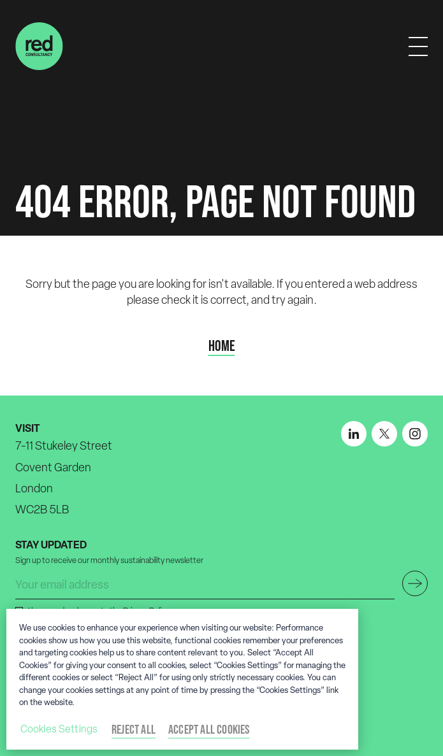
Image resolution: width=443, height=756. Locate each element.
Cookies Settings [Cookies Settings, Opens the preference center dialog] (59, 729)
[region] (182, 679)
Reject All (134, 729)
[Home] (39, 46)
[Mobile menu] (418, 46)
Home (221, 345)
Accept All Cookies (209, 729)
